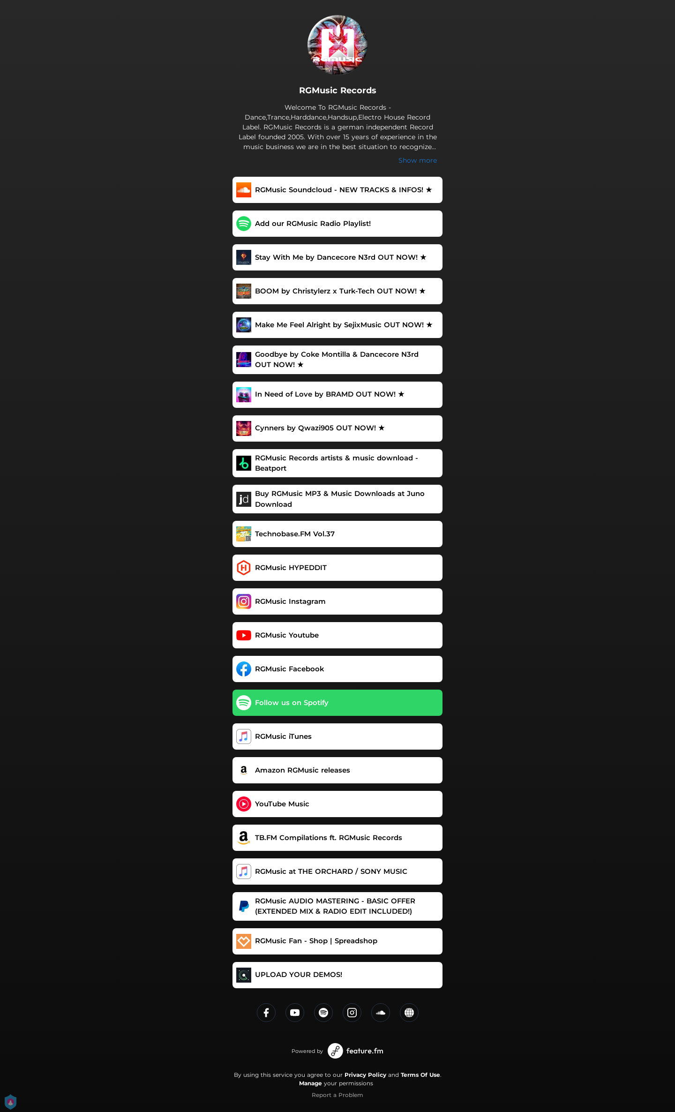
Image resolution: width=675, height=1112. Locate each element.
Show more (417, 160)
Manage (310, 1083)
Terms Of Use (420, 1074)
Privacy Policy (365, 1074)
